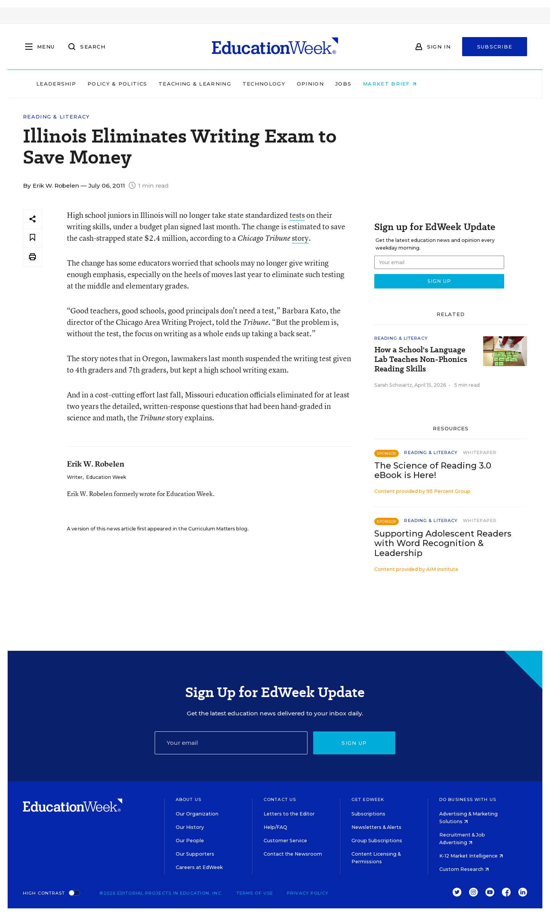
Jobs (392, 84)
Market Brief (438, 84)
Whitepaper (480, 452)
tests (297, 215)
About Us (188, 799)
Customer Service (285, 840)
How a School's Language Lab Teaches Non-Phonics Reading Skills (420, 359)
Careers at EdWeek (199, 867)
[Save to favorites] (32, 238)
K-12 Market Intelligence (471, 856)
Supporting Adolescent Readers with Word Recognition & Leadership (442, 543)
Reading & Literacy (56, 117)
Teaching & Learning (243, 84)
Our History (190, 827)
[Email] (231, 742)
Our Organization (197, 814)
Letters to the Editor (289, 814)
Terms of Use (254, 893)
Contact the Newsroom (293, 854)
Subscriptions (368, 814)
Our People (190, 840)
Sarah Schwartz (393, 385)
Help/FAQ (275, 827)
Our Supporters (195, 854)
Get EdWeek (367, 799)
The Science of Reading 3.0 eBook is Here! (432, 470)
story (300, 238)
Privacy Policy (307, 893)
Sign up (354, 743)
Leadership (105, 84)
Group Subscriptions (376, 840)
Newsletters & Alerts (376, 827)
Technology (312, 84)
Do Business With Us (467, 799)
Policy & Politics (166, 84)
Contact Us (280, 799)
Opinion (358, 84)
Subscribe (495, 47)
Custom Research (464, 869)
